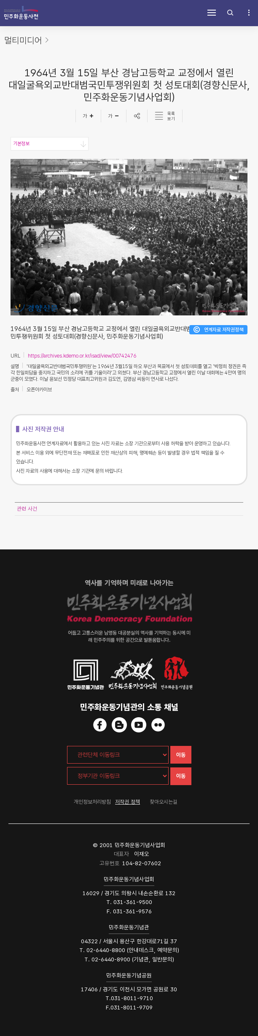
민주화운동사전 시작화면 (21, 12)
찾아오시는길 (163, 802)
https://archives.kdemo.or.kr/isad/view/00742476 (82, 356)
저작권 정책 (127, 802)
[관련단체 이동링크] (118, 755)
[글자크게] (88, 116)
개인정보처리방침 (92, 802)
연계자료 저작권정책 (223, 330)
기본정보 (21, 143)
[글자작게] (113, 116)
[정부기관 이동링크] (118, 776)
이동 (180, 755)
